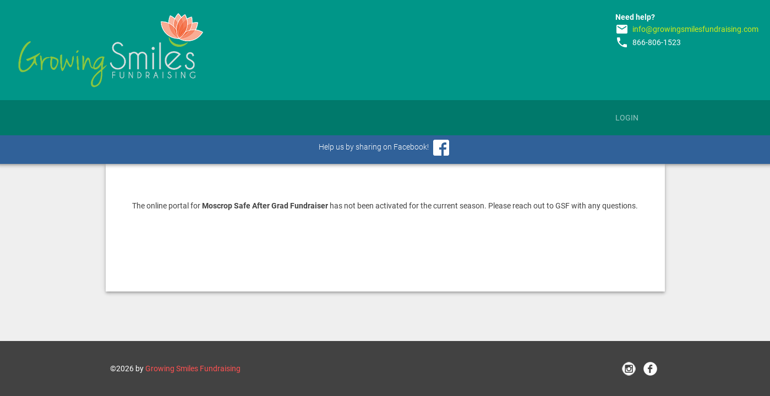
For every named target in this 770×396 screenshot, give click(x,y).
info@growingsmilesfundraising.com (695, 29)
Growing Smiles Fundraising (193, 368)
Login (627, 117)
